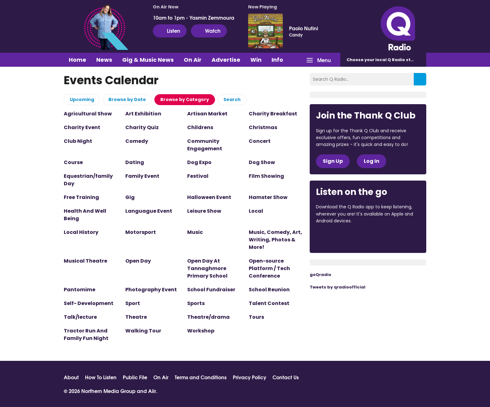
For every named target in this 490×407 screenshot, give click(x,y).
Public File (135, 377)
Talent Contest (269, 303)
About (71, 377)
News (104, 60)
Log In (371, 161)
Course (73, 162)
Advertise (226, 60)
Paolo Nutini (303, 28)
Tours (256, 317)
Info (277, 60)
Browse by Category (184, 99)
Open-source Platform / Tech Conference (269, 268)
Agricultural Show (88, 113)
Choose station (385, 60)
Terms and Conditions (201, 377)
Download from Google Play (392, 238)
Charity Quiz (142, 127)
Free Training (81, 197)
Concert (260, 141)
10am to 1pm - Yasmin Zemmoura (193, 17)
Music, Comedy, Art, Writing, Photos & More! (275, 240)
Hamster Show (268, 197)
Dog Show (262, 162)
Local (256, 211)
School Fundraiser (211, 289)
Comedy (136, 141)
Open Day (138, 260)
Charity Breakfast (273, 113)
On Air (193, 60)
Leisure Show (204, 211)
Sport (132, 303)
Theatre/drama (208, 317)
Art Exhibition (143, 113)
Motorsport (140, 232)
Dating (134, 162)
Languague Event (148, 211)
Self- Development (88, 303)
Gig (130, 197)
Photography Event (151, 289)
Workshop (200, 330)
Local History (81, 232)
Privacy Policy (249, 377)
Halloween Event (209, 197)
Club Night (78, 141)
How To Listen (101, 377)
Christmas (263, 127)
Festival (197, 176)
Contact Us (285, 377)
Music (195, 232)
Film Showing (266, 176)
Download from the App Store (340, 238)
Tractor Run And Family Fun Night (86, 334)
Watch (209, 31)
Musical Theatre (85, 260)
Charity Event (82, 127)
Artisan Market (207, 113)
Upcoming (82, 99)
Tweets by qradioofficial (337, 287)
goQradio (320, 275)
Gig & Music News (148, 60)
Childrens (200, 127)
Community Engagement (204, 145)
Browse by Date (127, 99)
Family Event (142, 176)
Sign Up (333, 161)
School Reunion (269, 289)
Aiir (152, 391)
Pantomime (79, 289)
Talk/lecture (80, 317)
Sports (196, 303)
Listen (169, 31)
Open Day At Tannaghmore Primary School (207, 268)
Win (256, 60)
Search (232, 99)
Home (77, 60)
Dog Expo (199, 162)
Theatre (136, 317)
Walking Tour (143, 330)
